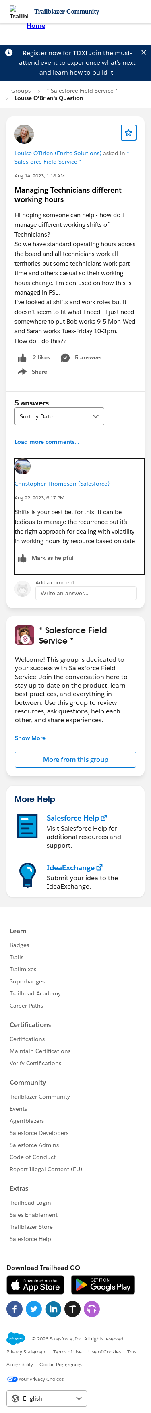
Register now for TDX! (55, 53)
